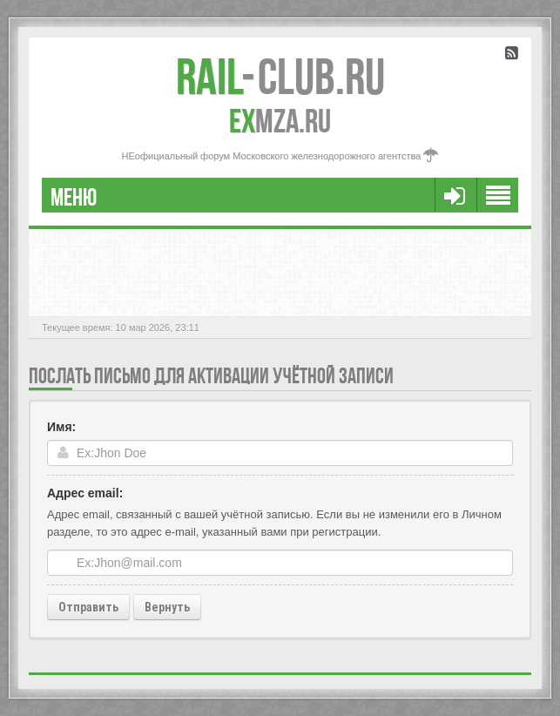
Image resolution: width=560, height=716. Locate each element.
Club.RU (280, 77)
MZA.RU (280, 121)
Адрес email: (85, 493)
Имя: (61, 427)
